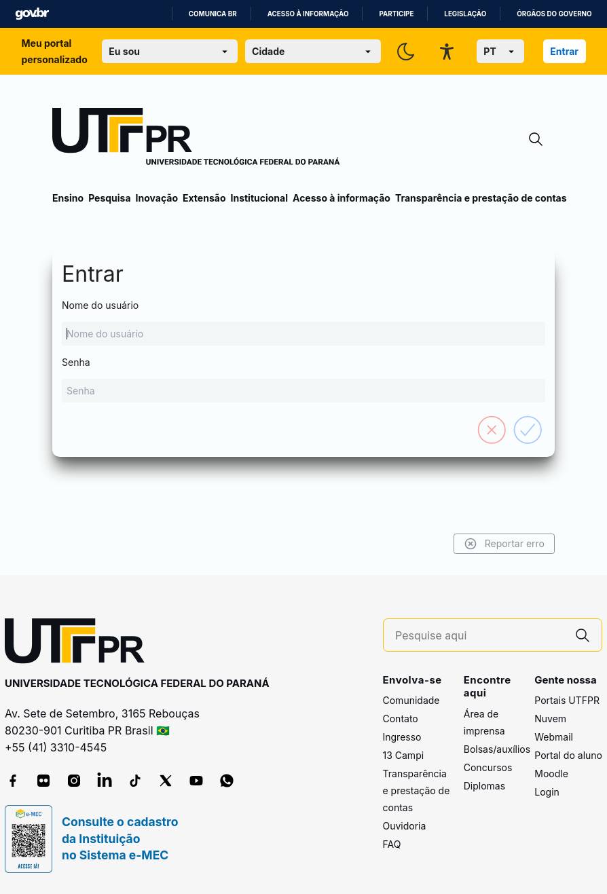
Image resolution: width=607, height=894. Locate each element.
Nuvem (550, 718)
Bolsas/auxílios (497, 749)
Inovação (157, 198)
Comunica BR (213, 14)
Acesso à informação (308, 14)
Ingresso (402, 737)
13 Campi (403, 755)
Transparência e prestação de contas (481, 198)
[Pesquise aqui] (479, 636)
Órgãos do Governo (554, 14)
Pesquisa (109, 198)
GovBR (32, 13)
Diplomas (484, 785)
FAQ (392, 844)
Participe (396, 14)
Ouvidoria (404, 826)
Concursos (488, 767)
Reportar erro (504, 544)
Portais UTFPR (567, 700)
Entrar (564, 51)
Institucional (259, 198)
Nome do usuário (303, 322)
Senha (303, 379)
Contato (400, 718)
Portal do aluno (568, 755)
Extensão (204, 198)
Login (546, 792)
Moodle (551, 773)
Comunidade (411, 700)
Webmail (553, 737)
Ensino (68, 198)
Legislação (465, 14)
